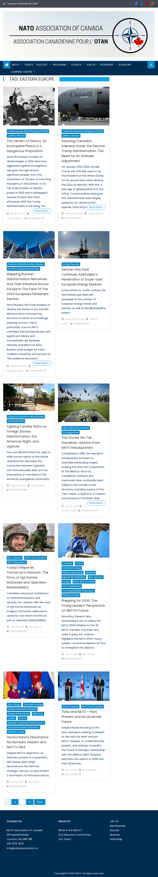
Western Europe (71, 595)
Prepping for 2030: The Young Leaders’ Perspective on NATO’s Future (83, 605)
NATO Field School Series (76, 427)
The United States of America (78, 590)
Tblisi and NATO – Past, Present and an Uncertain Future (82, 716)
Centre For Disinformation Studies (26, 264)
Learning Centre (22, 72)
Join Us (90, 64)
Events (29, 64)
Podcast (42, 64)
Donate (76, 64)
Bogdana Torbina (15, 370)
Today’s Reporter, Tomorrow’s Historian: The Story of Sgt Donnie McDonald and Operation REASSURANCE (27, 577)
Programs (59, 64)
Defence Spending (72, 572)
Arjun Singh (14, 704)
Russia (22, 718)
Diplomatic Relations (74, 577)
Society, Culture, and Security (23, 268)
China (79, 563)
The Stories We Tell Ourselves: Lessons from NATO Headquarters (81, 442)
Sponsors (124, 64)
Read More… (41, 210)
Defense (90, 572)
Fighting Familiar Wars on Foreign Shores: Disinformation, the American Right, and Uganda (27, 436)
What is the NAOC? (70, 830)
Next (40, 802)
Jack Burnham (16, 421)
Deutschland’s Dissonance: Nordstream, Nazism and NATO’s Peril (28, 742)
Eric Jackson (14, 557)
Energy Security (71, 264)
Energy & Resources (18, 713)
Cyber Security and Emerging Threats (28, 131)
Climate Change (72, 568)
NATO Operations (17, 562)
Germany (38, 713)
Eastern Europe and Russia (22, 709)
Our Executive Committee (74, 834)
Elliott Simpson (70, 706)
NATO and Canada (35, 557)
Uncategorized (71, 432)
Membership (117, 826)
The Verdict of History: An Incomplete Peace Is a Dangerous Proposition (27, 146)
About (16, 64)
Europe (66, 581)
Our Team (64, 839)
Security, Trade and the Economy (26, 722)
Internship (106, 64)
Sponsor (115, 834)
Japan (11, 718)
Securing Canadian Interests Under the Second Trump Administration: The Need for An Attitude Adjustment (83, 151)
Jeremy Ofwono (16, 135)
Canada (67, 563)
